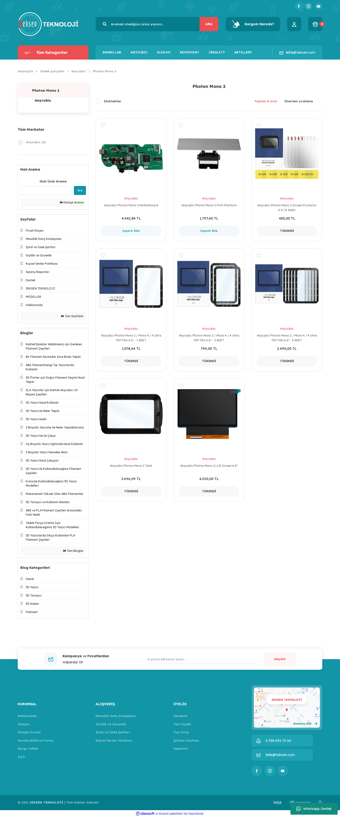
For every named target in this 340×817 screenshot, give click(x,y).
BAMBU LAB (112, 52)
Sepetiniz (181, 748)
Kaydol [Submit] (279, 659)
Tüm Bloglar (73, 551)
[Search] (157, 24)
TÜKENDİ (287, 231)
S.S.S (21, 757)
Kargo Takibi (28, 748)
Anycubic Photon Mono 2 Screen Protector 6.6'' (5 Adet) (287, 207)
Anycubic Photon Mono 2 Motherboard (131, 205)
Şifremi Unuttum (186, 740)
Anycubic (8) (36, 142)
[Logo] (48, 24)
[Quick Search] (45, 190)
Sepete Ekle (131, 231)
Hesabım (180, 716)
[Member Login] (294, 24)
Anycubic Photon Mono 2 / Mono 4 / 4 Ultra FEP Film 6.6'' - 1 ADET (131, 338)
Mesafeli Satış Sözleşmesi (116, 716)
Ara (79, 190)
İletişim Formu (29, 732)
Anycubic (131, 198)
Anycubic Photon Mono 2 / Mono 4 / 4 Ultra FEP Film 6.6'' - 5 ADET (287, 338)
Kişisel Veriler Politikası (114, 740)
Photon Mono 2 (104, 71)
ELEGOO (163, 52)
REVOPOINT (189, 52)
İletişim (24, 724)
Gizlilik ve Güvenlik (111, 724)
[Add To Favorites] (103, 126)
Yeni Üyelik (182, 724)
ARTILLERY (243, 52)
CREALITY (217, 52)
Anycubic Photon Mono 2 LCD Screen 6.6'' (209, 465)
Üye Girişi (181, 732)
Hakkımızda (27, 716)
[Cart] (315, 24)
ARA (208, 24)
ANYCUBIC (139, 52)
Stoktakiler (112, 101)
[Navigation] (53, 52)
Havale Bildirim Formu (35, 740)
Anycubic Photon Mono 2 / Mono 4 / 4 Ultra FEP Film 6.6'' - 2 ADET (209, 338)
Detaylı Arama (72, 202)
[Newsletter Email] (202, 659)
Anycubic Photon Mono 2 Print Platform (209, 205)
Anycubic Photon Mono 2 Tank (131, 465)
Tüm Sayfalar (72, 316)
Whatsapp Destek (314, 808)
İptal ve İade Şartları (113, 732)
